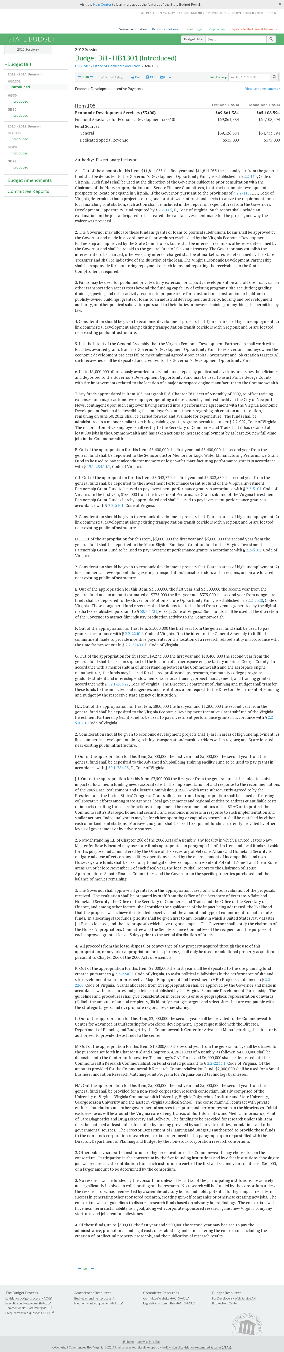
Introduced (20, 87)
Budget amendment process (92, 1298)
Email (166, 77)
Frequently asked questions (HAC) (97, 1303)
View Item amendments (262, 88)
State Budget (193, 29)
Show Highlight (113, 77)
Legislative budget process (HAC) (27, 1298)
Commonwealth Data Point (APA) (27, 1308)
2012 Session (28, 49)
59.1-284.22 (118, 684)
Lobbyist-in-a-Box (148, 1342)
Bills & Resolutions (165, 29)
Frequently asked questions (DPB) (27, 1313)
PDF (151, 77)
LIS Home (128, 1342)
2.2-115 (250, 176)
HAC (173, 1298)
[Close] (280, 4)
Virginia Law (217, 29)
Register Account (256, 12)
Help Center (102, 4)
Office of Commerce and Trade (117, 66)
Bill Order (82, 66)
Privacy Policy (217, 12)
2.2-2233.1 (216, 1063)
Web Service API (245, 1298)
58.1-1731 (148, 611)
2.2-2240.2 (124, 974)
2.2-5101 (253, 488)
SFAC (181, 1298)
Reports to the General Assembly (254, 29)
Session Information (133, 29)
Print (136, 77)
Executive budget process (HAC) (26, 1303)
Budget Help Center (225, 1303)
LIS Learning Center (191, 12)
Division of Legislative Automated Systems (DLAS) (198, 1347)
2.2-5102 (253, 550)
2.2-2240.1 (134, 633)
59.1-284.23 (118, 767)
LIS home (236, 12)
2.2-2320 (255, 600)
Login (274, 12)
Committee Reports (28, 191)
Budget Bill (193, 39)
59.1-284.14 (97, 466)
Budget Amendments (29, 180)
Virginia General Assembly (158, 12)
